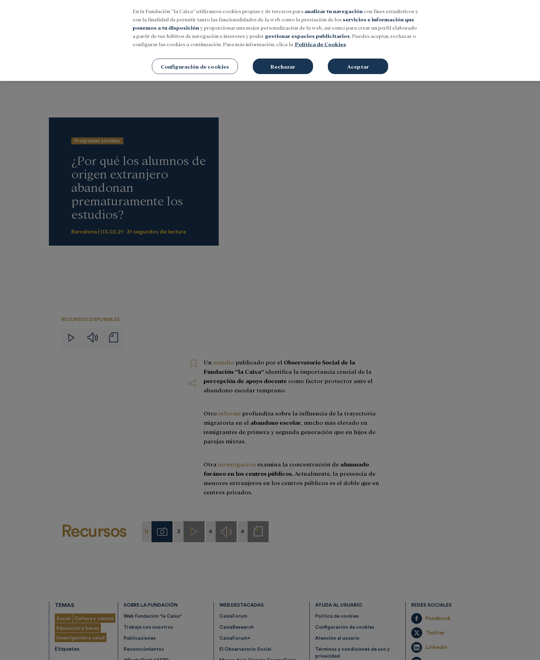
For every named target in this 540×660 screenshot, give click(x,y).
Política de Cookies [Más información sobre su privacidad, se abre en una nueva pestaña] (320, 44)
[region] (270, 40)
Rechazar (282, 66)
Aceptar (358, 66)
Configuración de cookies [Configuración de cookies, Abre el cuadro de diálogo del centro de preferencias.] (195, 66)
